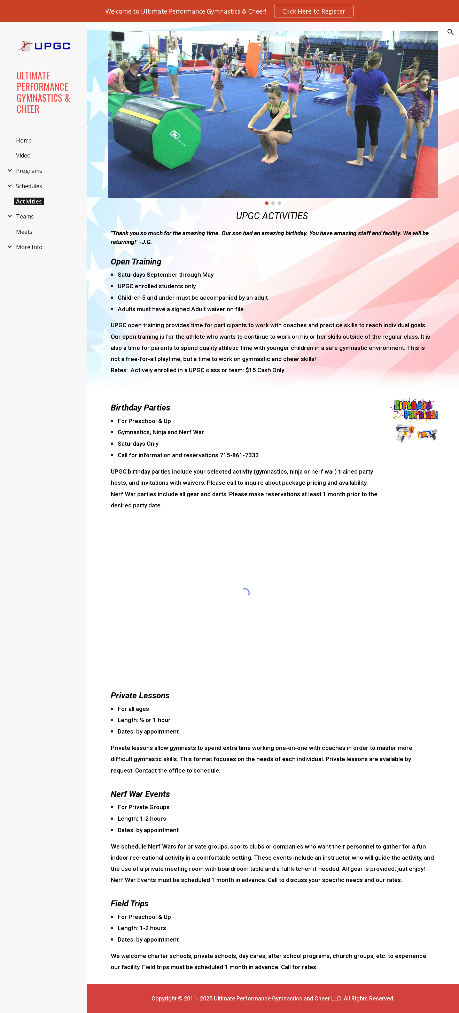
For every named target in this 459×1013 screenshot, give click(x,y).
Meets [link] (24, 232)
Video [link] (23, 155)
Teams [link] (25, 216)
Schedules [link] (29, 186)
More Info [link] (29, 247)
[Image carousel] (273, 118)
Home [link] (24, 140)
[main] (273, 228)
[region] (229, 11)
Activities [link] (29, 201)
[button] (450, 32)
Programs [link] (29, 171)
